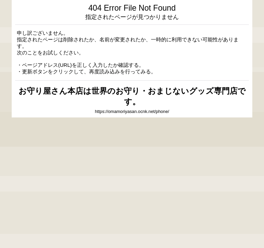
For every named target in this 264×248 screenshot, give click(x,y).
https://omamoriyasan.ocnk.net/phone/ (132, 111)
